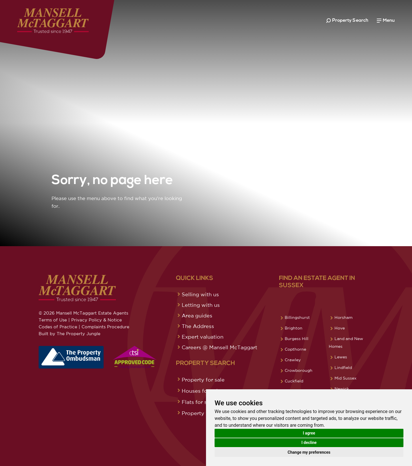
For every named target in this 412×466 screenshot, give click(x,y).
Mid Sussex (345, 378)
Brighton (293, 328)
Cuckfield (294, 381)
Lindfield (343, 367)
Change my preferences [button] (309, 452)
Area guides (197, 315)
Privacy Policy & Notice (96, 319)
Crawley (293, 360)
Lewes (340, 357)
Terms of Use (53, 319)
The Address (198, 326)
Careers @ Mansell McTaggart (219, 347)
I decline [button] (308, 442)
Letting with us (201, 305)
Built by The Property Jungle (69, 333)
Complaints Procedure (105, 326)
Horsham (343, 317)
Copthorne (295, 349)
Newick (341, 388)
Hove (339, 328)
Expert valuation (202, 336)
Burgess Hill (296, 338)
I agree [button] (309, 433)
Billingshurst (297, 317)
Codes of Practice (58, 326)
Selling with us (200, 294)
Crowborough (298, 370)
